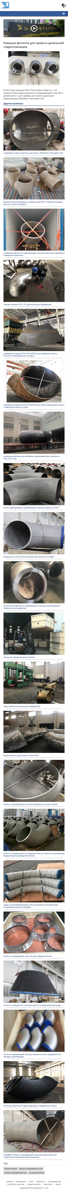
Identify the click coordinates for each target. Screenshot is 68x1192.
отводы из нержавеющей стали (15, 1173)
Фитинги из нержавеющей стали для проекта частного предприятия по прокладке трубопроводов (31, 1055)
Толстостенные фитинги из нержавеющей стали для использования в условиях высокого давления (31, 607)
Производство (54, 1182)
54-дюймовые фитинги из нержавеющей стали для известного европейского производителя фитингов (34, 254)
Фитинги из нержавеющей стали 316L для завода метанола (27, 956)
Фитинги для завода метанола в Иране (18, 657)
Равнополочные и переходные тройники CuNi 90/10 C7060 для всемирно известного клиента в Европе (32, 203)
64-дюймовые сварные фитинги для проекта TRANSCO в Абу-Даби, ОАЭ (32, 153)
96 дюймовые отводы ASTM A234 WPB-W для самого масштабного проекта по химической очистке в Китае (33, 406)
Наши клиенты (34, 1184)
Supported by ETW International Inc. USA (34, 1188)
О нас (31, 1182)
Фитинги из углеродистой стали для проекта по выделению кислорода (31, 1005)
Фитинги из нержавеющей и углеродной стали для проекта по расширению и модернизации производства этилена (33, 854)
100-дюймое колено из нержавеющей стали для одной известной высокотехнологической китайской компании (29, 1156)
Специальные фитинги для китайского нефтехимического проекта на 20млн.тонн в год (31, 457)
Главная (9, 1182)
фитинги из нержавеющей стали (31, 1169)
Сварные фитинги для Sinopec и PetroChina (20, 755)
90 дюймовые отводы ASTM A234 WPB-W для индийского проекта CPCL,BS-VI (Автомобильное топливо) (29, 355)
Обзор (58, 1184)
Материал (41, 1182)
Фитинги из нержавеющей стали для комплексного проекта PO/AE (29, 804)
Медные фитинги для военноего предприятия (21, 706)
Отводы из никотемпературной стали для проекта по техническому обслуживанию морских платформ (30, 906)
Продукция (21, 1182)
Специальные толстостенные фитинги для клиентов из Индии (28, 557)
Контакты (48, 1184)
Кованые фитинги (10, 1169)
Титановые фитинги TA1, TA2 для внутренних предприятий (26, 304)
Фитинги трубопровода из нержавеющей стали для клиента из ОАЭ (30, 508)
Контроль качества (16, 1184)
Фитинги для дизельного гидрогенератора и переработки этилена (29, 1106)
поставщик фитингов (36, 1173)
